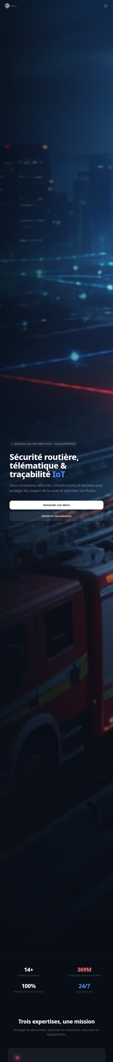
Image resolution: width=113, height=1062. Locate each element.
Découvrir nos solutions (56, 516)
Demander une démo (56, 505)
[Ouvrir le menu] (105, 6)
